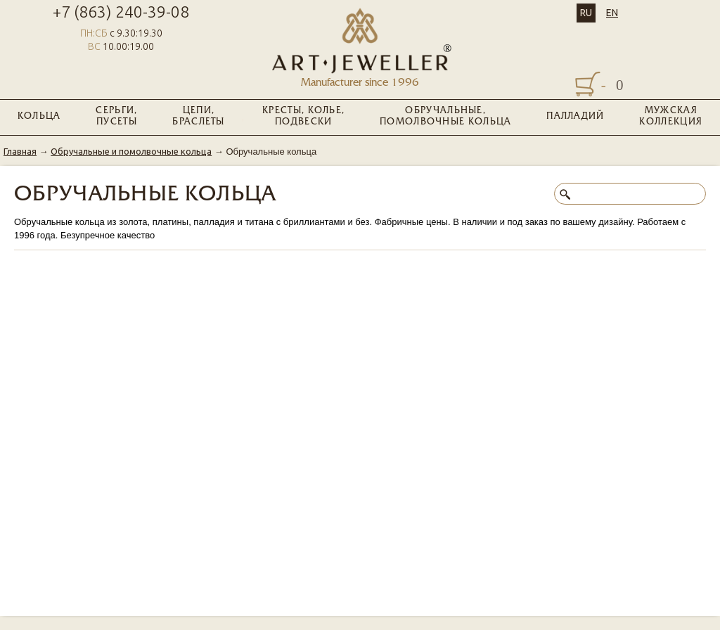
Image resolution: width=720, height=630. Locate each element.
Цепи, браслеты (198, 117)
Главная (20, 151)
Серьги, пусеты (116, 117)
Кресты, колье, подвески (303, 117)
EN (612, 12)
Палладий (575, 116)
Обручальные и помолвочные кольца (131, 151)
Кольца (39, 116)
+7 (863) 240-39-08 (121, 11)
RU (586, 12)
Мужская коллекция (670, 117)
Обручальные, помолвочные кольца (445, 117)
